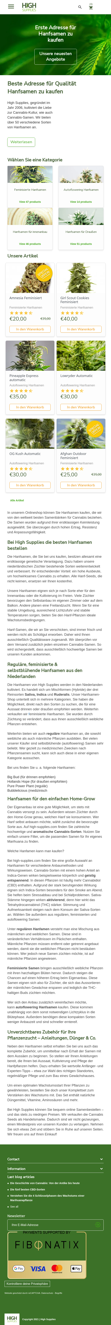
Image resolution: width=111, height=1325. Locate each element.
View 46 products (30, 243)
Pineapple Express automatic (24, 377)
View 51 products (81, 243)
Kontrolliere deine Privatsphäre (27, 1283)
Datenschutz (47, 1293)
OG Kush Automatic (25, 453)
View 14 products (81, 201)
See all (14, 1206)
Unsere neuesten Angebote (55, 56)
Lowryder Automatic (76, 375)
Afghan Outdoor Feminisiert (73, 455)
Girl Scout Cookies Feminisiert (74, 300)
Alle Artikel (17, 500)
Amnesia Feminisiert (25, 298)
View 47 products (30, 201)
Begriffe (58, 1293)
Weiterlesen (21, 142)
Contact (13, 1159)
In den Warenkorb (30, 329)
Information (16, 1169)
